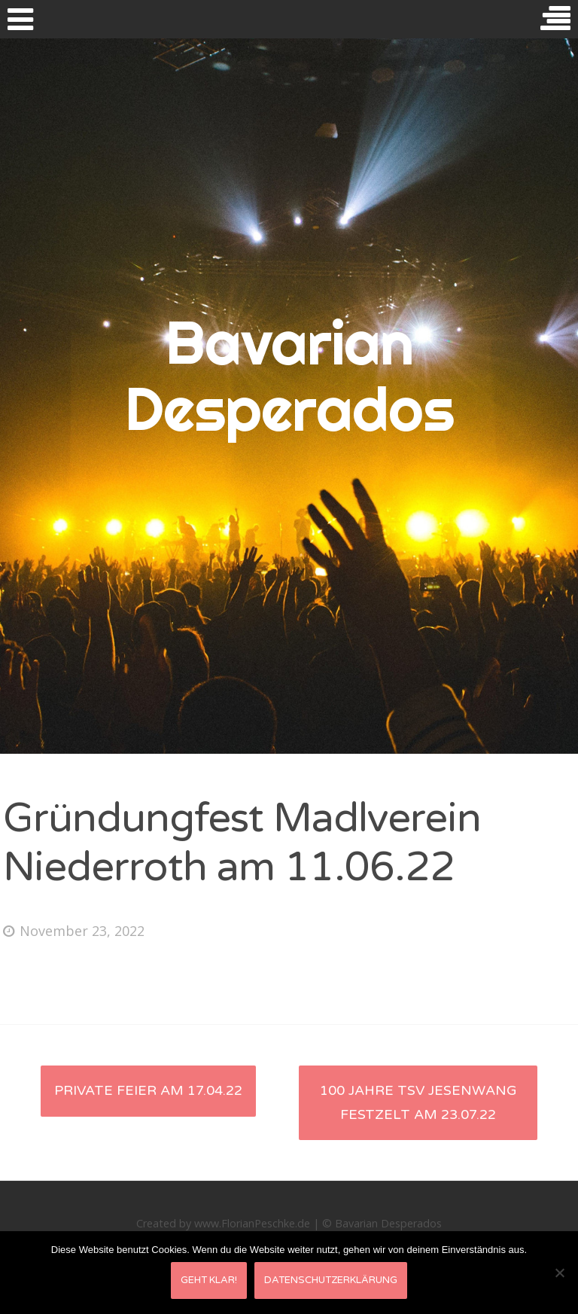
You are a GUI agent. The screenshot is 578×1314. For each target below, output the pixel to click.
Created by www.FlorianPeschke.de (223, 1223)
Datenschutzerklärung (330, 1280)
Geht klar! (209, 1280)
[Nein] (559, 1272)
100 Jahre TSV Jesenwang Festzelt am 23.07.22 (418, 1102)
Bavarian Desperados (289, 376)
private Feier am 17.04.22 (148, 1090)
